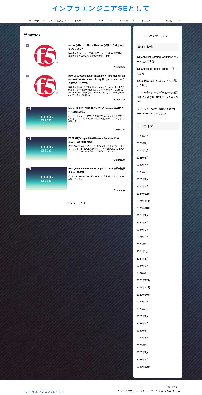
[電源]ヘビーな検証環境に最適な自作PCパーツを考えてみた (157, 111)
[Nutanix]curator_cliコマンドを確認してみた (157, 83)
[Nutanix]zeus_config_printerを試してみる (157, 71)
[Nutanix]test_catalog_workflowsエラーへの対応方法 (158, 59)
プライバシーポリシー (170, 387)
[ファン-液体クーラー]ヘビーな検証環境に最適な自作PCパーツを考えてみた (158, 97)
